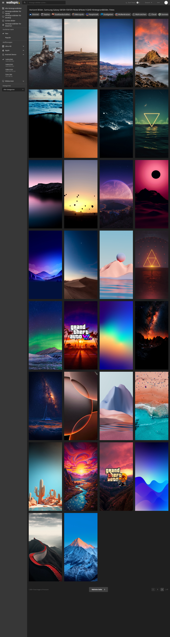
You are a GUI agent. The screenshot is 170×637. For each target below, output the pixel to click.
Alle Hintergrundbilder (12, 8)
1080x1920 (9, 69)
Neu (6, 33)
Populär (8, 38)
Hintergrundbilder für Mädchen (11, 25)
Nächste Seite (98, 589)
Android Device (9, 54)
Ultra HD (6, 46)
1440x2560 (9, 64)
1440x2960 (16, 59)
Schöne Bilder (8, 21)
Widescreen (8, 81)
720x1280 (8, 74)
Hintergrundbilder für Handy (11, 12)
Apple (5, 50)
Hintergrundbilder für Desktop (11, 17)
